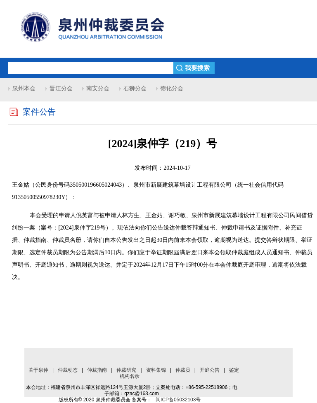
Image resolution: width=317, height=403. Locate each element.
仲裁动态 (68, 370)
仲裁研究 (126, 370)
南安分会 (97, 88)
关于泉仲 (38, 370)
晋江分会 (61, 88)
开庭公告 (210, 370)
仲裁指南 (97, 370)
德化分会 (171, 88)
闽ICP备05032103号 (178, 400)
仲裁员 (182, 370)
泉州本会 (23, 88)
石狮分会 (135, 88)
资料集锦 (156, 370)
